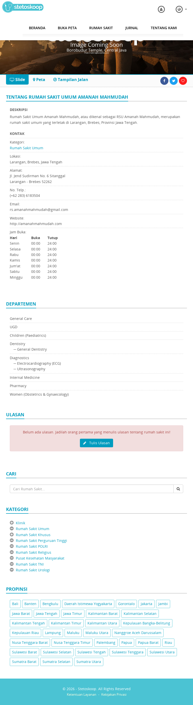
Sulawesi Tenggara (127, 652)
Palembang (105, 642)
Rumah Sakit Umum (26, 147)
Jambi (163, 603)
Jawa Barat (21, 613)
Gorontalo (126, 603)
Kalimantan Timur (66, 623)
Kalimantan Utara (102, 623)
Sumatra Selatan (56, 661)
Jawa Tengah (46, 613)
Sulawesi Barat (24, 652)
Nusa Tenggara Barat (30, 642)
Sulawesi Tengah (91, 652)
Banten (30, 603)
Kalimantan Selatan (140, 613)
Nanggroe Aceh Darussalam (137, 632)
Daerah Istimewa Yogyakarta (88, 603)
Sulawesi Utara (162, 652)
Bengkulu (50, 603)
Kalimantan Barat (103, 613)
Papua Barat (148, 642)
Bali (15, 603)
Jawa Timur (72, 613)
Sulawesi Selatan (57, 652)
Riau (168, 642)
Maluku (73, 632)
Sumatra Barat (24, 661)
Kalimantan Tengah (28, 623)
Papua (126, 642)
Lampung (53, 632)
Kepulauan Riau (25, 632)
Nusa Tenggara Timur (72, 642)
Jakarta (146, 603)
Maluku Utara (96, 632)
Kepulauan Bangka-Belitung (146, 623)
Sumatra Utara (88, 661)
